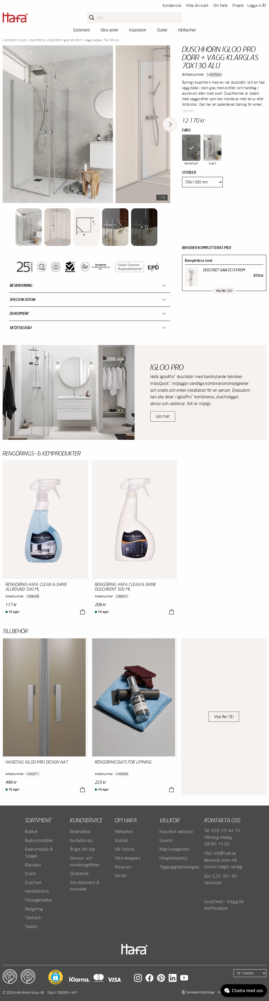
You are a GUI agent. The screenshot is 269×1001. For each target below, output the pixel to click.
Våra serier (109, 30)
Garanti (165, 840)
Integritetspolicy (173, 858)
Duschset (33, 882)
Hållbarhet (187, 30)
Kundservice (172, 5)
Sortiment (81, 30)
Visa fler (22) (224, 291)
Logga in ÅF (256, 5)
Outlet (162, 30)
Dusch (23, 40)
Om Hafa (220, 5)
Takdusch (33, 917)
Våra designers (128, 858)
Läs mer (188, 111)
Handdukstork (37, 891)
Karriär (121, 875)
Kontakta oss (81, 840)
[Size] (202, 182)
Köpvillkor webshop (176, 831)
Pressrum (123, 867)
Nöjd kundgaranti (174, 849)
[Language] (250, 973)
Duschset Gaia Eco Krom (224, 270)
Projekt (238, 5)
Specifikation (22, 299)
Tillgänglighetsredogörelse (182, 867)
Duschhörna (38, 40)
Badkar (31, 831)
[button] (55, 977)
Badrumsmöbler (39, 840)
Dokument (19, 313)
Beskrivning (21, 285)
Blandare (33, 864)
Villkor (169, 820)
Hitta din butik (197, 5)
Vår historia (125, 849)
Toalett (31, 926)
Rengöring (34, 909)
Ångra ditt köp (82, 849)
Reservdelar (80, 831)
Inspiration (137, 30)
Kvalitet (121, 840)
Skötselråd (21, 327)
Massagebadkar (38, 900)
